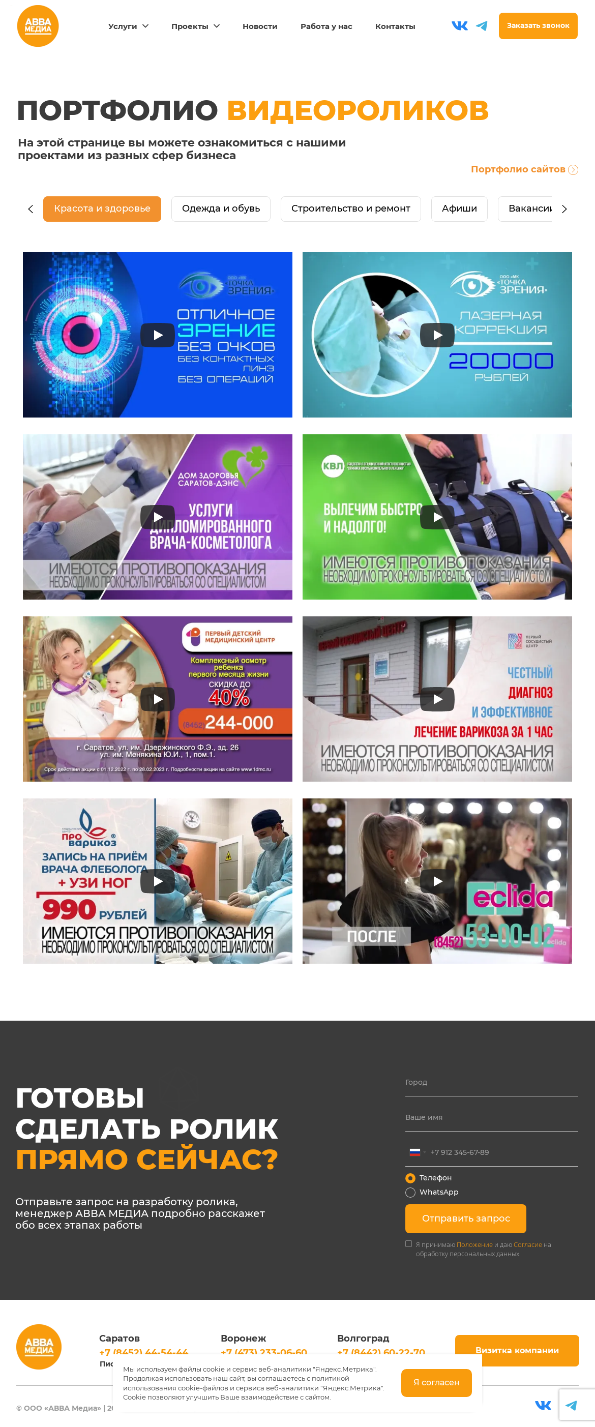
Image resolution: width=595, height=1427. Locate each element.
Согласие (528, 1244)
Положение (475, 1244)
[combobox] (417, 1152)
